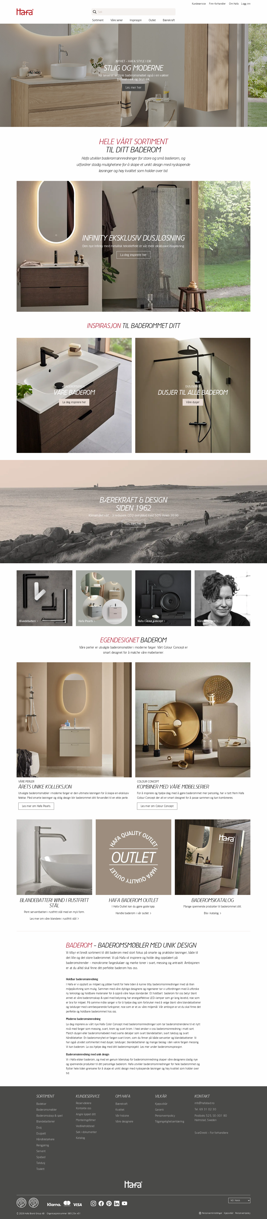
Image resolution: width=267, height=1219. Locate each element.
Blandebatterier (45, 1121)
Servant (41, 1151)
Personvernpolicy (165, 1115)
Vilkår (161, 1096)
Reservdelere (83, 1103)
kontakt (202, 1096)
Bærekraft (169, 20)
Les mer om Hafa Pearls (36, 806)
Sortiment (97, 20)
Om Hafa (234, 3)
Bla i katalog (211, 913)
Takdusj (40, 1162)
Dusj (38, 1127)
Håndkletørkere (45, 1139)
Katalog (80, 1137)
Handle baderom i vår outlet (132, 913)
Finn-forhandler (217, 3)
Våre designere (124, 1121)
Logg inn (245, 3)
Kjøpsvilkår (161, 1103)
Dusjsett (41, 1133)
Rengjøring (42, 1145)
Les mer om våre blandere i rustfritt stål (53, 918)
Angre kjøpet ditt (86, 1114)
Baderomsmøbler (46, 1109)
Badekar (41, 1103)
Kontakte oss (83, 1108)
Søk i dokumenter (86, 1132)
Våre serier (117, 20)
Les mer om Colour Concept (157, 806)
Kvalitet (119, 1109)
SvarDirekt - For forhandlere (211, 1132)
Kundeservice (199, 3)
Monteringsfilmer (86, 1120)
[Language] (239, 1200)
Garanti (159, 1109)
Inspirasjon (136, 20)
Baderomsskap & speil (49, 1115)
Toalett (40, 1168)
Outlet (152, 20)
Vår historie (122, 1115)
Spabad (40, 1157)
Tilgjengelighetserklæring (169, 1121)
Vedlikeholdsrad (85, 1126)
